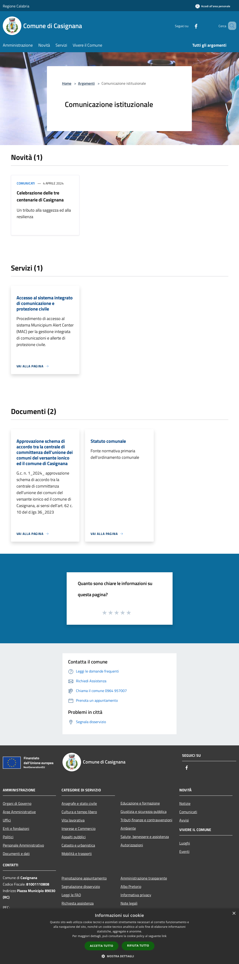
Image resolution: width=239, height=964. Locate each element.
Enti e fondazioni (16, 828)
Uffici (7, 820)
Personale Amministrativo (23, 845)
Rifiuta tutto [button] (138, 946)
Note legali (129, 903)
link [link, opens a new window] (164, 936)
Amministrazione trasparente (144, 878)
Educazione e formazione (140, 803)
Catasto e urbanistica (78, 845)
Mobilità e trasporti (77, 853)
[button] (119, 956)
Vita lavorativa (73, 820)
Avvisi (184, 820)
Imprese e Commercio (78, 828)
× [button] (234, 913)
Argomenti (86, 83)
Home (66, 83)
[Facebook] (189, 26)
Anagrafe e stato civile (79, 803)
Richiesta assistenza (78, 903)
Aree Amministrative (19, 812)
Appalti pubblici (74, 837)
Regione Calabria (16, 6)
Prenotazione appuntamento (84, 878)
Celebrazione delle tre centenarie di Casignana (40, 196)
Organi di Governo (17, 803)
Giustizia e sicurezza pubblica (144, 811)
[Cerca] (230, 25)
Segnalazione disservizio (81, 886)
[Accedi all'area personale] (212, 6)
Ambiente (128, 828)
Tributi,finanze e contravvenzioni (146, 820)
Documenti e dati (16, 853)
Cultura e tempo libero (79, 812)
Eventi (184, 851)
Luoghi (184, 843)
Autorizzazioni (132, 845)
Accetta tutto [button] (101, 946)
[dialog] (119, 936)
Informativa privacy (136, 895)
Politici (8, 837)
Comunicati (26, 183)
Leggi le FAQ (71, 895)
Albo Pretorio (131, 886)
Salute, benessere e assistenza (145, 836)
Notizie (184, 803)
